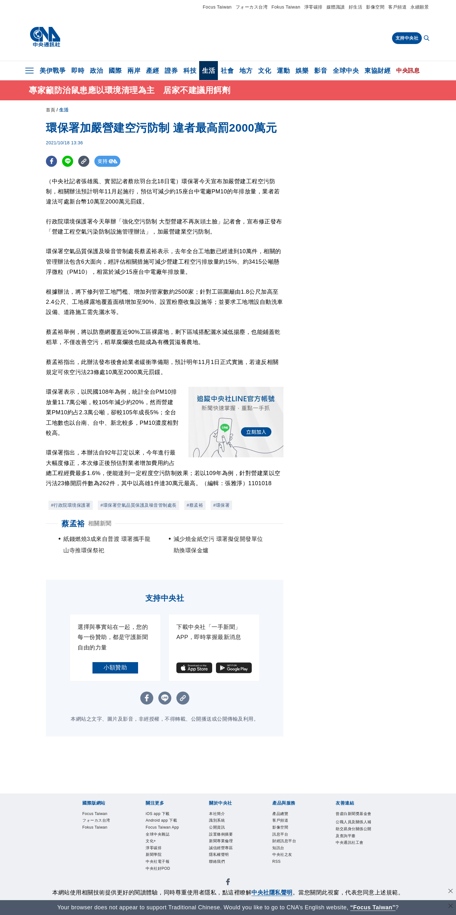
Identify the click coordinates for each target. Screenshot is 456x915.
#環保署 (221, 505)
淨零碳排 (313, 7)
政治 (96, 70)
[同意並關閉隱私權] (450, 891)
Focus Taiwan (217, 7)
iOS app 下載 (162, 815)
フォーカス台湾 (252, 7)
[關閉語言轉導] (450, 906)
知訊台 (280, 856)
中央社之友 (286, 865)
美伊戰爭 (53, 70)
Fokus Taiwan (285, 7)
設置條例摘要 (225, 840)
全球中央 (346, 70)
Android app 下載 (165, 827)
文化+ (153, 865)
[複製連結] (83, 161)
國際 (115, 70)
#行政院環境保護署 (70, 505)
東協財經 (377, 70)
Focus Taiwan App (163, 844)
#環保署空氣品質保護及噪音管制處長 (138, 505)
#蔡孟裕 (195, 505)
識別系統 (220, 823)
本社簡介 (220, 815)
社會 (227, 70)
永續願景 (419, 7)
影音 (320, 70)
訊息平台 (283, 840)
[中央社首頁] (45, 37)
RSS (278, 873)
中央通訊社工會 (352, 869)
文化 (264, 70)
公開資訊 (220, 831)
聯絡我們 (220, 873)
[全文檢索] (427, 38)
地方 (245, 70)
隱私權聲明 (223, 865)
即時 (77, 70)
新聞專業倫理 (225, 848)
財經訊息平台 (289, 848)
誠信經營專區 (225, 856)
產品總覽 (283, 815)
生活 (208, 70)
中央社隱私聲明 (272, 892)
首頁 (50, 109)
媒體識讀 (335, 7)
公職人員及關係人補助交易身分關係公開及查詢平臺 (352, 843)
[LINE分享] (67, 161)
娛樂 (301, 70)
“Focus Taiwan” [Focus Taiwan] (373, 907)
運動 (283, 70)
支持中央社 (407, 38)
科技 (189, 70)
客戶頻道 (397, 7)
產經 (152, 70)
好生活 (356, 7)
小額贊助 (115, 667)
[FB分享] (51, 161)
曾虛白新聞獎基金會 (352, 819)
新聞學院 (157, 881)
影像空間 (375, 7)
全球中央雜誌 (162, 856)
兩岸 (133, 70)
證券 (171, 70)
